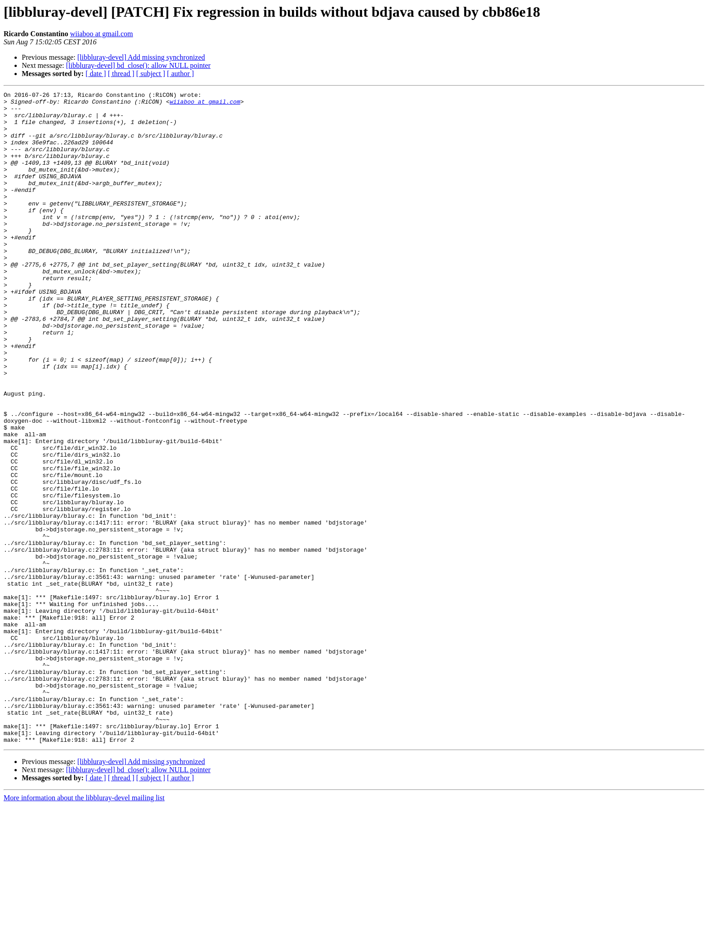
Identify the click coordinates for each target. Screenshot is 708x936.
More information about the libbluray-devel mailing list (84, 928)
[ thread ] (121, 73)
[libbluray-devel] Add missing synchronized (141, 57)
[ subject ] (150, 73)
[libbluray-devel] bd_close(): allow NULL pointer (138, 65)
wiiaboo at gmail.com (101, 34)
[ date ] (96, 73)
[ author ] (180, 73)
